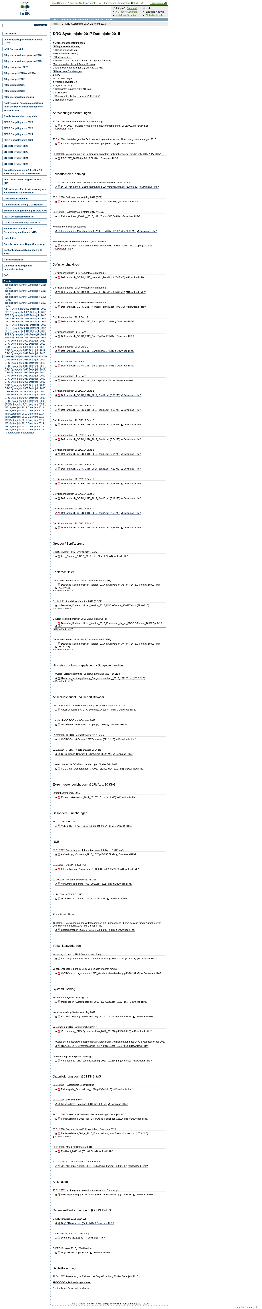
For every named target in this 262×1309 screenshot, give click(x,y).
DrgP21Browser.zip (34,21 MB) (76, 1223)
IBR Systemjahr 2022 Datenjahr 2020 (24, 404)
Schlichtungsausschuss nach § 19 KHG (23, 252)
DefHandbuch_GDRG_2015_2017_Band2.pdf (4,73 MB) (89, 483)
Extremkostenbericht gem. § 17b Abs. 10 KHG (79, 67)
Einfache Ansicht (154, 15)
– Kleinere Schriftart (126, 15)
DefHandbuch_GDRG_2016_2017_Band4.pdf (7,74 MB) (89, 439)
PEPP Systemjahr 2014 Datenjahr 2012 (25, 334)
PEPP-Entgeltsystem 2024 (18, 134)
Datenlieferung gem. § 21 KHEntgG (74, 89)
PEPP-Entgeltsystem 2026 (18, 122)
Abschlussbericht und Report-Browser (75, 64)
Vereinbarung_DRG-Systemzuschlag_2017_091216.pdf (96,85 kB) (94, 1031)
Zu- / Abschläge (63, 78)
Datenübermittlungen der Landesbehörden (18, 267)
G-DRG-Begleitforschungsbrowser (73, 1282)
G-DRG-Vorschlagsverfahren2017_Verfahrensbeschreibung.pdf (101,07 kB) (99, 973)
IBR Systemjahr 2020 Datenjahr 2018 (24, 410)
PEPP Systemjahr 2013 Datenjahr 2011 (25, 337)
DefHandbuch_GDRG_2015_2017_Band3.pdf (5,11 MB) (89, 498)
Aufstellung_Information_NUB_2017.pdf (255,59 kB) (87, 854)
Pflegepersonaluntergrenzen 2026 (23, 55)
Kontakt (62, 3)
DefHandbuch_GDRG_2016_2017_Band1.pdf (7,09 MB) (89, 395)
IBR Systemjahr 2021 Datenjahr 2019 (24, 407)
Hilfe (142, 3)
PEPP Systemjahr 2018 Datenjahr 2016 (25, 321)
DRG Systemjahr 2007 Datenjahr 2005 (25, 388)
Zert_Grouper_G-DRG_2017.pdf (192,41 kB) (83, 556)
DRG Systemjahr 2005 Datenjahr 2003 (25, 394)
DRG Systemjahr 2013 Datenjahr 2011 (25, 369)
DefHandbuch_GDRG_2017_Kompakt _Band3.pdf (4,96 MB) (91, 306)
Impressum (110, 3)
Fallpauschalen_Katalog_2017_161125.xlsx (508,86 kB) (89, 216)
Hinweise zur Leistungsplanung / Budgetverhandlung (83, 60)
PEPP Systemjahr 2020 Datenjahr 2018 (25, 315)
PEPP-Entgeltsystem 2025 (18, 128)
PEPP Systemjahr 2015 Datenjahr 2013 (25, 331)
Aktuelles (73, 3)
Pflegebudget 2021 (14, 85)
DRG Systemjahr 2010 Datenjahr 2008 (25, 378)
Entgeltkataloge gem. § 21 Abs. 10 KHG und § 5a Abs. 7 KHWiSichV (23, 172)
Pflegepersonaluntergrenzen (19, 432)
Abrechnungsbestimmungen (70, 43)
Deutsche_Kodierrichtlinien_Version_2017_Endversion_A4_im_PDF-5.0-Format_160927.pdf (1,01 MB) (111, 624)
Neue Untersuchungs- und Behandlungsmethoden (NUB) (20, 230)
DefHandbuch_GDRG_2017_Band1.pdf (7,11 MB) (86, 321)
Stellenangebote (87, 3)
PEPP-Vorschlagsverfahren (19, 216)
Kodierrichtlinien (63, 57)
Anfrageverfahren (13, 259)
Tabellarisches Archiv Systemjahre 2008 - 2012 (26, 298)
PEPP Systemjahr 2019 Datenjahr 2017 (25, 318)
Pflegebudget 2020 (14, 91)
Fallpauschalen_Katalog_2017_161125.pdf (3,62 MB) (87, 201)
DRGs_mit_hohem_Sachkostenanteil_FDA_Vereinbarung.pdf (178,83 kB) (98, 186)
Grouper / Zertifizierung (68, 543)
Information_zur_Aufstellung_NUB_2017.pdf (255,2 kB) (88, 869)
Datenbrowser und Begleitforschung (24, 244)
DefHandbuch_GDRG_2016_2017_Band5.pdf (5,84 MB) (89, 454)
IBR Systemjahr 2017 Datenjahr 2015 (24, 420)
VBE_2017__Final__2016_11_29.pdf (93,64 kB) (84, 826)
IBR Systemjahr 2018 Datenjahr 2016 (24, 416)
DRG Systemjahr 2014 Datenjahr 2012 (25, 366)
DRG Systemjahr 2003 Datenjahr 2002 (25, 401)
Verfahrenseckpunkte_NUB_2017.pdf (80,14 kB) (85, 883)
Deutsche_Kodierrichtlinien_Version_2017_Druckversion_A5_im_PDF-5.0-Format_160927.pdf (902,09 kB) (109, 586)
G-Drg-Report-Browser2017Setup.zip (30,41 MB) (85, 754)
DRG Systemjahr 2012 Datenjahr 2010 (25, 372)
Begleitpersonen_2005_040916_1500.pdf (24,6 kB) (86, 930)
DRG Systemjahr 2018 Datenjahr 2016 (25, 353)
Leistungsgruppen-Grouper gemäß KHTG (23, 41)
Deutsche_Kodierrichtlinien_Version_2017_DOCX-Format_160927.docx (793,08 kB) (103, 605)
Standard (132, 8)
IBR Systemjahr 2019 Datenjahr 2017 (24, 413)
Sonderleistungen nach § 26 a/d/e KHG (25, 210)
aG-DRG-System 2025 (16, 152)
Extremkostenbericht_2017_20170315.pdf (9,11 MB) (87, 797)
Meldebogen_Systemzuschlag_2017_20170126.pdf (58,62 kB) (92, 1001)
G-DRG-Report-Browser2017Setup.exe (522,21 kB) (86, 739)
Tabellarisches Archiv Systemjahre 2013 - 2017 (26, 292)
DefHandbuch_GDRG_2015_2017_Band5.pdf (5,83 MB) (89, 527)
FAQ (6, 275)
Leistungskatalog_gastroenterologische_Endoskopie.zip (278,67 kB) (95, 1194)
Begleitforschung (64, 100)
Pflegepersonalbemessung (19, 97)
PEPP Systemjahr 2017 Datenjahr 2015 (25, 324)
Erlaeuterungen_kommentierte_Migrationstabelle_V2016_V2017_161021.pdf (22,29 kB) (105, 245)
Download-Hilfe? (64, 128)
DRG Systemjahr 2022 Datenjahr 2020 (25, 340)
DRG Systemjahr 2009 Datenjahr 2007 (25, 381)
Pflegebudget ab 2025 (16, 67)
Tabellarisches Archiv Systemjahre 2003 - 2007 (26, 304)
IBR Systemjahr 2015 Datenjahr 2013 (24, 426)
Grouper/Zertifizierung (66, 53)
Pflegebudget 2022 (14, 79)
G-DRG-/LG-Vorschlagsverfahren (22, 222)
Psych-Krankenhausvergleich (20, 116)
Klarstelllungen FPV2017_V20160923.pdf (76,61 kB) (87, 143)
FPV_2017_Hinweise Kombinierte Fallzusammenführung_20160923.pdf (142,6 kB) (103, 125)
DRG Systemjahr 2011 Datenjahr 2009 (25, 375)
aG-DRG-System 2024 (16, 158)
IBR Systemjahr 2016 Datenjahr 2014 (24, 423)
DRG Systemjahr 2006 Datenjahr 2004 (25, 391)
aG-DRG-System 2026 (16, 146)
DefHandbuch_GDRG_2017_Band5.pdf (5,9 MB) (85, 380)
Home (53, 3)
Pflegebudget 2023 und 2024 (20, 73)
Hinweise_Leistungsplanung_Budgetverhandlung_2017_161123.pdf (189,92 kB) (101, 678)
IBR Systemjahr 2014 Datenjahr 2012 (24, 429)
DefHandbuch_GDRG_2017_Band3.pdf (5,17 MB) (86, 351)
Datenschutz (123, 3)
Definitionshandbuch (66, 50)
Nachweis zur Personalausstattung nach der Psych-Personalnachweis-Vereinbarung (23, 106)
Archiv (56, 23)
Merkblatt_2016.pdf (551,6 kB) (75, 1151)
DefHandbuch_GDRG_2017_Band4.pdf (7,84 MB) (86, 365)
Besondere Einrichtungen (68, 71)
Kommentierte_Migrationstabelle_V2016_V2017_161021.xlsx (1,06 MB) (97, 231)
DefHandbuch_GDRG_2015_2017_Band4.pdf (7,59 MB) (89, 513)
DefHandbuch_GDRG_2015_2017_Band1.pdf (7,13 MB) (89, 468)
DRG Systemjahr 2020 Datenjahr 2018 (25, 347)
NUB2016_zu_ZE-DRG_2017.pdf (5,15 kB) (82, 898)
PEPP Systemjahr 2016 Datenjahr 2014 (25, 328)
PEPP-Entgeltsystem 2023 (18, 140)
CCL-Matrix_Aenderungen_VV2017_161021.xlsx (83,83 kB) (91, 768)
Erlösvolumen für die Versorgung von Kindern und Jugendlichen (25, 191)
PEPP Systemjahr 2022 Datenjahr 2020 (25, 308)
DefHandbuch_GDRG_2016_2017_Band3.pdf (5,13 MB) (89, 424)
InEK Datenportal (13, 49)
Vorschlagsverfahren (66, 82)
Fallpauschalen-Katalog (67, 46)
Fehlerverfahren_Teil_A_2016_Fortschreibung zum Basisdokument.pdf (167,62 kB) (103, 1133)
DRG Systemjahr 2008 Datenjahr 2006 (25, 385)
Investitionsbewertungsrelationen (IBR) (22, 181)
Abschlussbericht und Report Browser (78, 697)
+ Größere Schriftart (126, 11)
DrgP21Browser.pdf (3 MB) (73, 1252)
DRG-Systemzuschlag (16, 198)
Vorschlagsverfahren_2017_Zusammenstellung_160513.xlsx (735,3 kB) (97, 958)
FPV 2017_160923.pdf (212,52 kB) (78, 158)
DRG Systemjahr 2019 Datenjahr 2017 (25, 350)
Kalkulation (61, 92)
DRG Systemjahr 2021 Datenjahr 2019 (25, 343)
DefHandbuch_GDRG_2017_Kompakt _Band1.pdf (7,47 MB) (91, 277)
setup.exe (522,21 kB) (71, 1237)
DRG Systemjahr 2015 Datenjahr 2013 (25, 363)
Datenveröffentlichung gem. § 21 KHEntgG (77, 96)
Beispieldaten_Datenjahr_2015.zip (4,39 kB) (82, 1104)
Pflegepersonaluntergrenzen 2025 (23, 61)
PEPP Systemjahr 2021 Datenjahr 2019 (25, 312)
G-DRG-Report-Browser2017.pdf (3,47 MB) (82, 724)
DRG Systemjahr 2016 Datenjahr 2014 (25, 359)
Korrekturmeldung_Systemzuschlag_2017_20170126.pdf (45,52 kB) (95, 1016)
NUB (57, 75)
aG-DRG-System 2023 (16, 164)
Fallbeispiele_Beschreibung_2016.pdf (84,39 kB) (85, 1089)
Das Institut (10, 33)
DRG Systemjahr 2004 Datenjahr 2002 (25, 398)
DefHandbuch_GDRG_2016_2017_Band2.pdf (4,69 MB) (89, 410)
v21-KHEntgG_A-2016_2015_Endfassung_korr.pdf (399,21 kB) (92, 1166)
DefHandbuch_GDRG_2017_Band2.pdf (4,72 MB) (86, 336)
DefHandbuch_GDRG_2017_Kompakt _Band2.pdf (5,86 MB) (91, 292)
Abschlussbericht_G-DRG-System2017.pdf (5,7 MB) (87, 709)
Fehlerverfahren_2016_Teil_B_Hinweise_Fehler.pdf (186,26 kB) (93, 1118)
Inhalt (135, 3)
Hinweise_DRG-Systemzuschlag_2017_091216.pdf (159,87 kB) (93, 1046)
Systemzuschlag (64, 85)
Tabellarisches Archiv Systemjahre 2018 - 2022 (26, 286)
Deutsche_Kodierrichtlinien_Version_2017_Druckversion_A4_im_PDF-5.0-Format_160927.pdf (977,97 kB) (109, 645)
